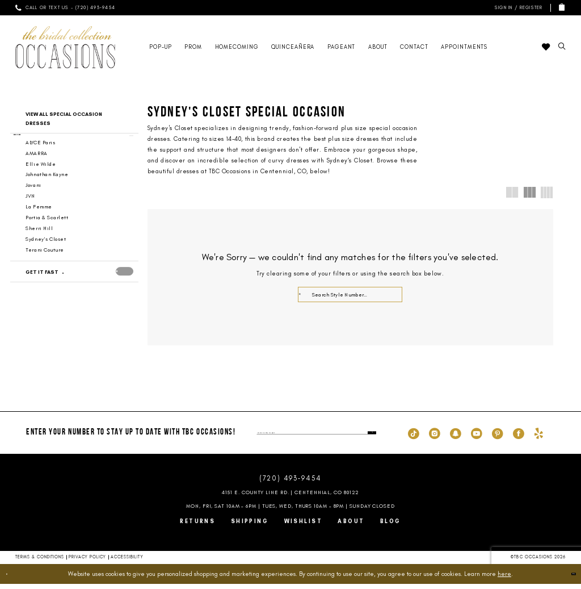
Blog (390, 526)
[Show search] (562, 47)
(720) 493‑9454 (290, 484)
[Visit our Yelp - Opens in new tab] (538, 438)
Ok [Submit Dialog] (565, 579)
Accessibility (127, 562)
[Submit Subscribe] (369, 438)
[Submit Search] (304, 294)
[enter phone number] (316, 438)
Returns (197, 526)
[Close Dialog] (13, 578)
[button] (517, 8)
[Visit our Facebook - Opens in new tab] (518, 438)
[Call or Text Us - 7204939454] (65, 8)
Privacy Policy (87, 562)
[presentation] (125, 284)
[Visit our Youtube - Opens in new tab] (476, 438)
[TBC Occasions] (65, 47)
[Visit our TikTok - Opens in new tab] (413, 438)
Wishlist (303, 526)
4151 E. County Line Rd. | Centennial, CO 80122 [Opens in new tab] (291, 497)
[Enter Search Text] (350, 294)
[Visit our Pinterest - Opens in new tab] (497, 438)
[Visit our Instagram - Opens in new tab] (434, 438)
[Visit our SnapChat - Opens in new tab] (455, 438)
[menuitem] (65, 8)
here (504, 579)
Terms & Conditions (40, 562)
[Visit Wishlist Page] (545, 47)
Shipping (250, 526)
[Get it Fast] (66, 285)
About (351, 526)
